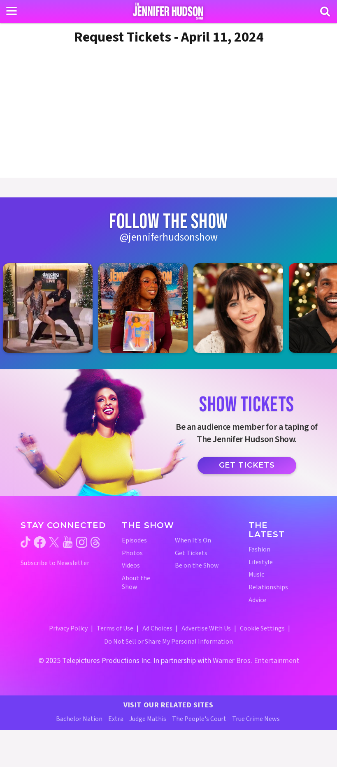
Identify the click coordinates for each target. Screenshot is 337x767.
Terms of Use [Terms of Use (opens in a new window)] (115, 628)
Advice (257, 600)
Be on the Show (197, 565)
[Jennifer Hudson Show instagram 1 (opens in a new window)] (52, 308)
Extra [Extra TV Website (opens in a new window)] (115, 718)
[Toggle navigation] (11, 11)
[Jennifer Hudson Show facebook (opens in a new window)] (40, 542)
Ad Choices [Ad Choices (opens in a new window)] (157, 628)
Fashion (259, 549)
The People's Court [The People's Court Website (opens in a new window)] (199, 718)
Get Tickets (247, 465)
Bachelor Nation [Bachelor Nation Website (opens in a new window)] (79, 718)
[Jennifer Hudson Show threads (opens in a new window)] (95, 542)
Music (256, 574)
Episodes (134, 540)
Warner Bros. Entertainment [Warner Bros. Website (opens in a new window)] (256, 661)
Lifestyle (261, 562)
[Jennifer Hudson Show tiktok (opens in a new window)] (25, 542)
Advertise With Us (206, 628)
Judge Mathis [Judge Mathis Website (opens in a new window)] (147, 718)
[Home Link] (168, 11)
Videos (131, 565)
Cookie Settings (262, 628)
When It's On (193, 540)
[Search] (325, 11)
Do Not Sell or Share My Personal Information (168, 641)
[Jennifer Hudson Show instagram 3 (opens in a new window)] (242, 308)
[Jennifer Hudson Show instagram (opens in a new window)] (81, 542)
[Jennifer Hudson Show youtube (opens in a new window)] (68, 542)
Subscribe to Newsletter (55, 563)
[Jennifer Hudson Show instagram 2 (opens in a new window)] (147, 308)
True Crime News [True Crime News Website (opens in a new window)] (256, 718)
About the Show (136, 582)
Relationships (268, 587)
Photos (132, 553)
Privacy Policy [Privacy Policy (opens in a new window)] (68, 628)
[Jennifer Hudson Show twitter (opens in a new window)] (54, 542)
